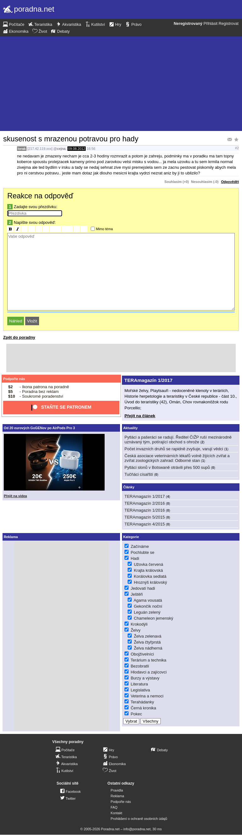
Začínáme (140, 546)
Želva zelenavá (147, 636)
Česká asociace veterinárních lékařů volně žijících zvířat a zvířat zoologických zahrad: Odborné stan (177, 458)
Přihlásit (210, 23)
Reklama (117, 796)
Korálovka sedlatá (150, 576)
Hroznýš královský (150, 582)
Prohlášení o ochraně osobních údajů (139, 819)
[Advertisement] (121, 84)
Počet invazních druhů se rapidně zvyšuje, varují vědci (173, 448)
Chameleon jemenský (153, 618)
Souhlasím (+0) (176, 182)
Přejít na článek (139, 415)
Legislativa (140, 690)
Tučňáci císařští (138, 474)
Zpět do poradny (19, 337)
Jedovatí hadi (143, 588)
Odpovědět (230, 182)
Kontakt (116, 813)
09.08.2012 (76, 149)
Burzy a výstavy (145, 678)
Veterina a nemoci (147, 696)
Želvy (136, 630)
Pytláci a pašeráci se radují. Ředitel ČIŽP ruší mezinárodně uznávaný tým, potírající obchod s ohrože (178, 439)
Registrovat (229, 23)
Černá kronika (143, 708)
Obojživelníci (142, 654)
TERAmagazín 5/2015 (144, 517)
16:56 (91, 149)
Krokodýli (139, 624)
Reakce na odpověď (40, 196)
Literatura (139, 684)
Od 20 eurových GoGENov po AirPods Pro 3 (39, 428)
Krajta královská (148, 570)
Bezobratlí (140, 666)
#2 (237, 148)
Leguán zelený (147, 612)
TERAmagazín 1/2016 (144, 510)
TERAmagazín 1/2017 (148, 380)
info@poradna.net (137, 829)
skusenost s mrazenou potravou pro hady (70, 139)
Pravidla (117, 790)
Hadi (135, 558)
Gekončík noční (148, 606)
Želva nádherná (148, 648)
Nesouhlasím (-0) (204, 182)
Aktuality (130, 428)
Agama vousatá (148, 600)
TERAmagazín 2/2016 (144, 503)
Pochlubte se (142, 552)
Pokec (136, 714)
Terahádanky (142, 702)
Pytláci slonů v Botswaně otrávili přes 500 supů (167, 467)
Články (129, 487)
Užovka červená (148, 564)
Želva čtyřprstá (147, 642)
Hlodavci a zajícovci (149, 672)
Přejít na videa (15, 496)
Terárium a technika (148, 660)
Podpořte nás (14, 379)
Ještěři (137, 594)
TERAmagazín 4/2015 (144, 524)
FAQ (114, 807)
